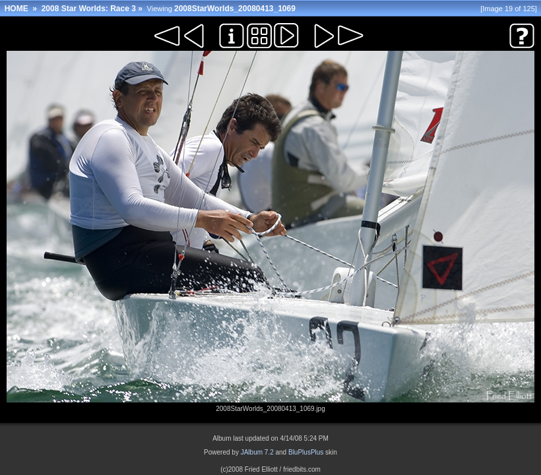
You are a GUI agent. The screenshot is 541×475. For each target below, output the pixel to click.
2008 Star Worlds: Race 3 (89, 8)
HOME (16, 8)
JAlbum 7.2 (257, 452)
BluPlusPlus (305, 452)
